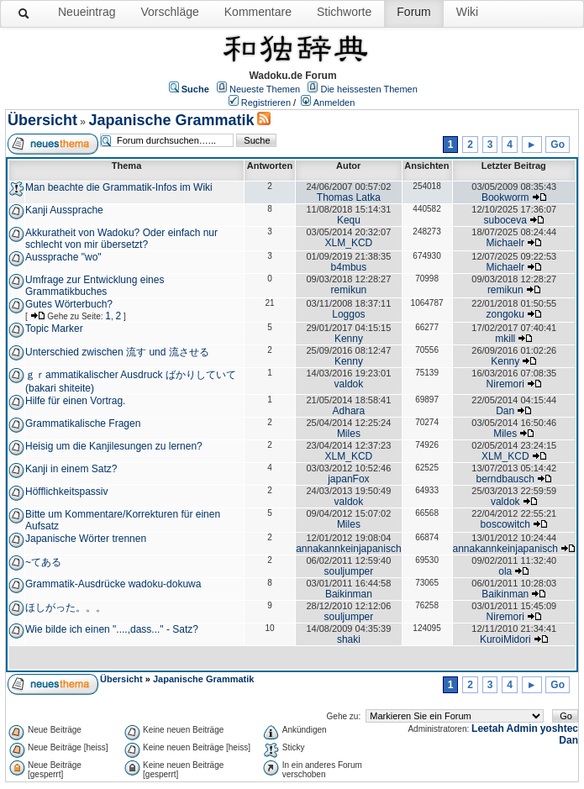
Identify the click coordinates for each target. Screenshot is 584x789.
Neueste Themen (264, 89)
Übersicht (42, 120)
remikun (349, 290)
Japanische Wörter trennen (85, 538)
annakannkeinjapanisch (348, 549)
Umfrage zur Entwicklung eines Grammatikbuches (94, 285)
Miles (348, 433)
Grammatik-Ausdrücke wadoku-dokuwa (113, 584)
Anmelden (334, 102)
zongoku (505, 314)
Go (557, 144)
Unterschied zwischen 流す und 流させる (117, 352)
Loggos (348, 314)
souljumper (349, 571)
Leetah (487, 728)
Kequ (348, 220)
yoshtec (559, 728)
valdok (349, 384)
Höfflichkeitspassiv (66, 491)
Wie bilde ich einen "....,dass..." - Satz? (111, 629)
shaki (348, 639)
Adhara (349, 411)
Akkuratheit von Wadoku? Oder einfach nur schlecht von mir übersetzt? (121, 238)
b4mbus (349, 267)
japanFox (348, 479)
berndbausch (505, 479)
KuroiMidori (505, 639)
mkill (505, 339)
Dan (505, 411)
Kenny (348, 339)
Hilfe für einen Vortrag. (75, 401)
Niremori (505, 384)
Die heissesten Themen (368, 89)
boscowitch (505, 524)
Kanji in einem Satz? (71, 469)
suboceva (505, 220)
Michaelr (505, 243)
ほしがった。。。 (65, 607)
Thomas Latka (349, 197)
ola (505, 571)
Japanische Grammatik (171, 120)
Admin (522, 728)
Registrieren (266, 102)
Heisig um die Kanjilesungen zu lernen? (114, 446)
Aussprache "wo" (63, 257)
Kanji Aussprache (64, 210)
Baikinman (348, 594)
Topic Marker (54, 328)
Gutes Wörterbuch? (69, 304)
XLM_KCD (349, 243)
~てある (43, 562)
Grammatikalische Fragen (82, 423)
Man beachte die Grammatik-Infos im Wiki (119, 187)
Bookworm (505, 197)
